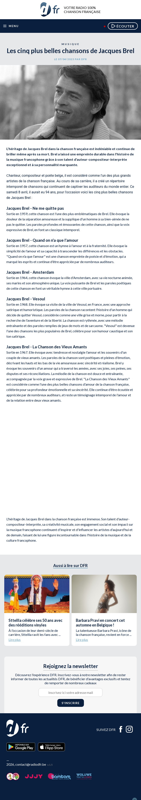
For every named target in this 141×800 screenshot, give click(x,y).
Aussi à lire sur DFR (70, 565)
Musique (71, 44)
